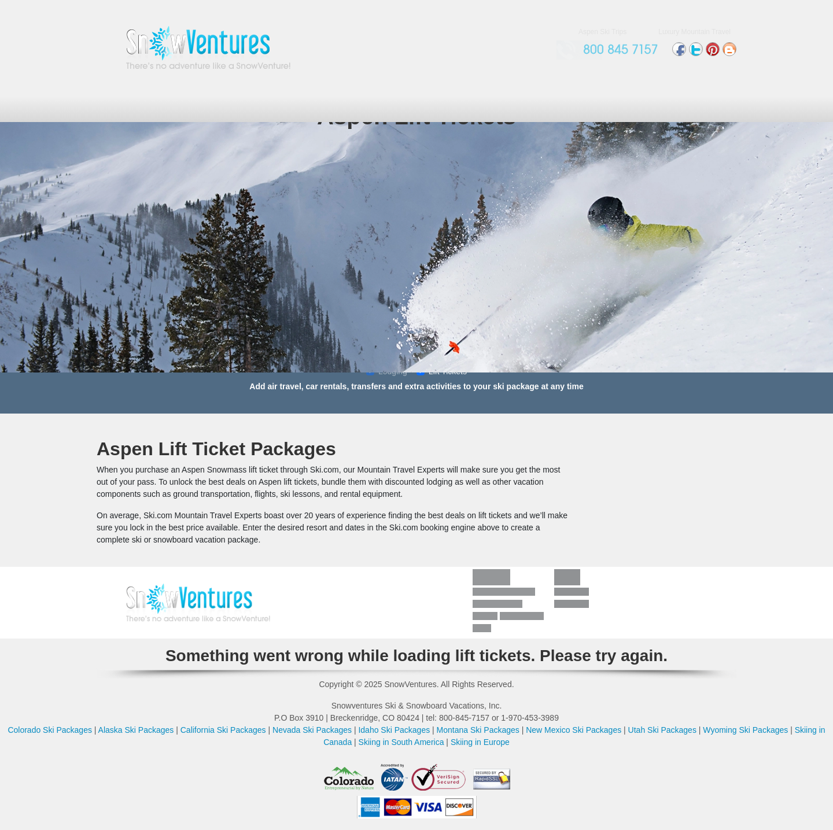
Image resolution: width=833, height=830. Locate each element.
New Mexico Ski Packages (573, 730)
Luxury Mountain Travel (694, 32)
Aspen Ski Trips (602, 32)
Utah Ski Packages (662, 730)
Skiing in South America (401, 742)
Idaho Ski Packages (394, 730)
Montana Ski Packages (478, 730)
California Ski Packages (223, 730)
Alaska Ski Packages (136, 730)
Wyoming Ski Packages (745, 730)
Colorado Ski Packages (50, 730)
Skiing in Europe (480, 742)
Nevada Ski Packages (312, 730)
